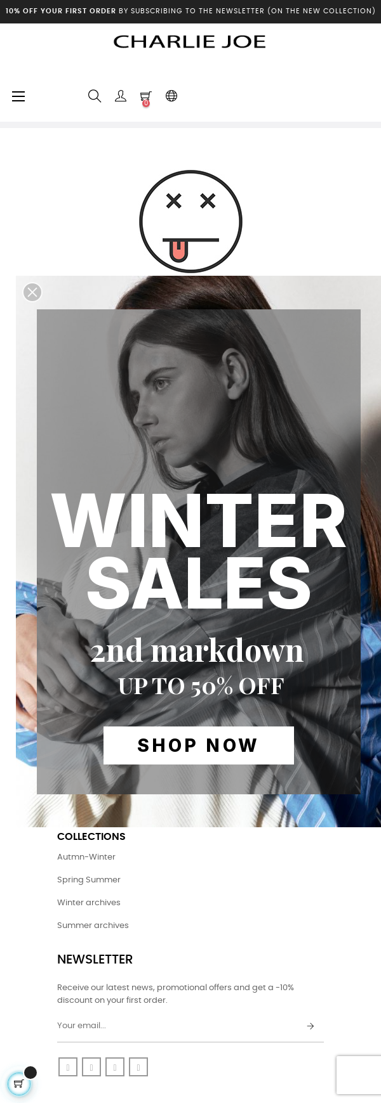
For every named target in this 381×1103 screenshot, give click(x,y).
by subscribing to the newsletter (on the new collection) (191, 11)
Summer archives (93, 926)
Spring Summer (89, 880)
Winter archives (89, 903)
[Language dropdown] (171, 96)
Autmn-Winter (86, 857)
